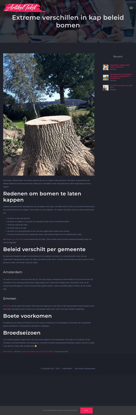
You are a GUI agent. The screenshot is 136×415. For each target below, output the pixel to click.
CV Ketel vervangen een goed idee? (121, 86)
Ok (86, 410)
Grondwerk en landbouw (28, 351)
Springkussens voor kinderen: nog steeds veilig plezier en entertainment (121, 76)
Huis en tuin (39, 351)
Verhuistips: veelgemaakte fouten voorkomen (120, 66)
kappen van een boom (14, 239)
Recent (118, 56)
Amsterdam (16, 279)
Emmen (8, 306)
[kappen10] (48, 114)
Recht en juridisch (49, 351)
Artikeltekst (9, 351)
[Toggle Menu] (131, 8)
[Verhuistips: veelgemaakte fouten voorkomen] (105, 66)
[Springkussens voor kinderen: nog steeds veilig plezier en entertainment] (105, 76)
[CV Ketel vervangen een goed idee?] (105, 86)
